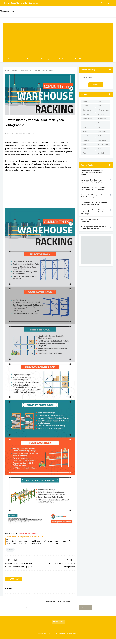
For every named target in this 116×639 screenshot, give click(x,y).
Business (62, 59)
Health (97, 59)
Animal (85, 101)
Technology (45, 59)
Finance (100, 123)
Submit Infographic (19, 3)
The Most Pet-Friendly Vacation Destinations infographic (92, 196)
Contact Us (33, 3)
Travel (100, 149)
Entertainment (87, 119)
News (29, 59)
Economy (86, 114)
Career (100, 106)
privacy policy (58, 622)
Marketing (86, 140)
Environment (102, 119)
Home (6, 3)
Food (84, 127)
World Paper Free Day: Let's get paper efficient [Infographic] (92, 181)
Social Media (80, 59)
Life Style (101, 136)
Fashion (85, 123)
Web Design (101, 153)
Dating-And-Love (103, 110)
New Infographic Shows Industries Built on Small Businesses (93, 228)
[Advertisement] (58, 38)
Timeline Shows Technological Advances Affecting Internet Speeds (92, 172)
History (85, 131)
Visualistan (60, 633)
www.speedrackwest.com (29, 533)
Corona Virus (87, 110)
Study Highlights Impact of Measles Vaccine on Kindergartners (94, 203)
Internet (85, 136)
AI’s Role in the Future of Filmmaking (89, 220)
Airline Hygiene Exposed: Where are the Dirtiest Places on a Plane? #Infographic (94, 212)
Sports (85, 144)
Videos (85, 153)
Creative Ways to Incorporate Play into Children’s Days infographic (93, 188)
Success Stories (103, 144)
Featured (11, 59)
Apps (99, 101)
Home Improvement (104, 131)
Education (101, 114)
